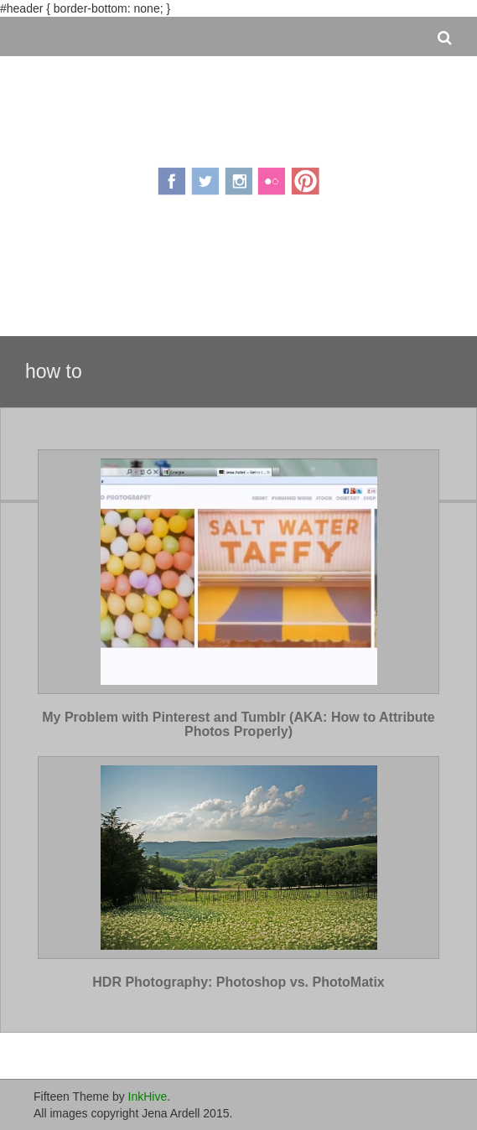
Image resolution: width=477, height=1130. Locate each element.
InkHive (148, 1096)
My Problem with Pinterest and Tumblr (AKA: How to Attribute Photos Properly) (238, 724)
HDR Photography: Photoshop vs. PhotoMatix (238, 982)
